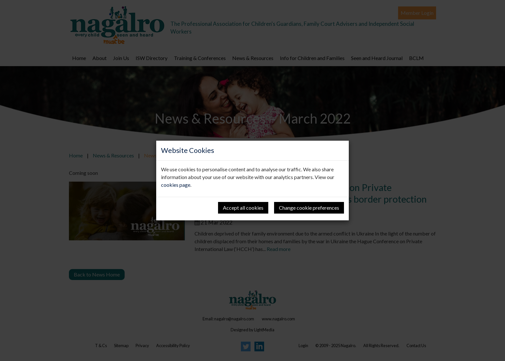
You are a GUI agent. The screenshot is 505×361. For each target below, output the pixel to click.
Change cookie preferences (309, 208)
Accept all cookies (243, 208)
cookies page (175, 185)
